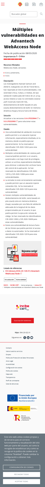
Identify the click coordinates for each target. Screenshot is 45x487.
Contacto (9, 348)
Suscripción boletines (22, 320)
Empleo (8, 354)
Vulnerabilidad (21, 280)
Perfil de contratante (12, 381)
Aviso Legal (9, 361)
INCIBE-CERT (14, 285)
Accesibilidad (10, 364)
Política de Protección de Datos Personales (20, 358)
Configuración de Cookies (21, 467)
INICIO (6, 285)
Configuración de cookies (14, 368)
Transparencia (10, 377)
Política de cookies (12, 371)
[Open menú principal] (2, 4)
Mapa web (9, 374)
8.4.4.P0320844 (30, 118)
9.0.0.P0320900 (10, 121)
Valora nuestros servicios (14, 351)
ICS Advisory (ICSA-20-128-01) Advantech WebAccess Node (22, 272)
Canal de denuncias (12, 384)
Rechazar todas (21, 474)
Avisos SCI (38, 285)
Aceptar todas (21, 481)
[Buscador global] (23, 14)
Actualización (9, 280)
